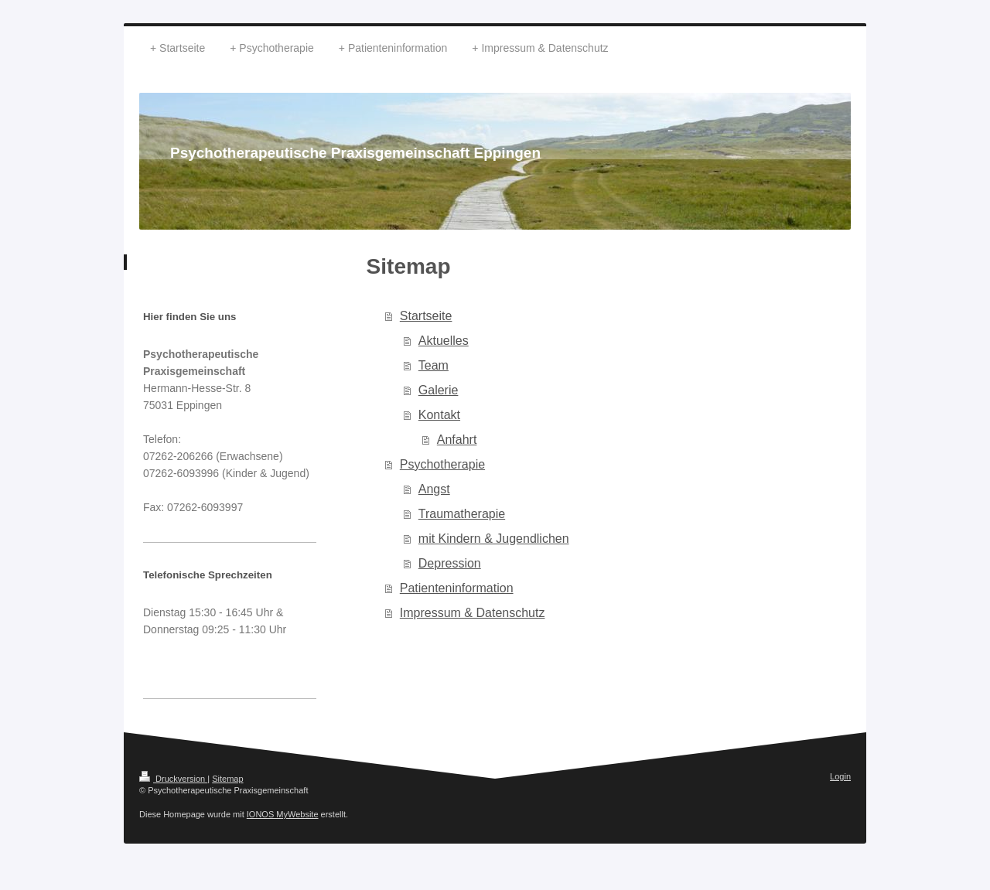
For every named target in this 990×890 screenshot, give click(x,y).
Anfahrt (457, 439)
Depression (449, 563)
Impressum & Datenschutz (472, 612)
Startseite (426, 315)
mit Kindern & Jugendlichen (493, 538)
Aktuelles (443, 340)
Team (433, 365)
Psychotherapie (442, 464)
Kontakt (439, 414)
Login (840, 776)
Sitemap (227, 778)
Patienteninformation (457, 588)
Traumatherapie (461, 513)
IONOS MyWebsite (283, 814)
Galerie (438, 390)
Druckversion (173, 778)
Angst (434, 489)
